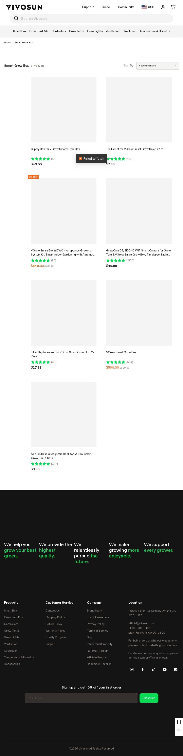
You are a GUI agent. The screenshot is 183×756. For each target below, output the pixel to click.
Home (7, 42)
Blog (90, 637)
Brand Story (94, 610)
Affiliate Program (97, 657)
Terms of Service (97, 630)
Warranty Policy (55, 630)
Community (126, 7)
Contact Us (52, 610)
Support (88, 7)
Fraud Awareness (98, 617)
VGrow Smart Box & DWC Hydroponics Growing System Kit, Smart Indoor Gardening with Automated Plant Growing (63, 254)
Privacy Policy (96, 624)
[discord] (175, 669)
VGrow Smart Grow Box (121, 352)
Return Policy (53, 624)
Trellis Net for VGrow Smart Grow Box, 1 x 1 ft (134, 149)
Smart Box (10, 610)
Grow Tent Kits (13, 617)
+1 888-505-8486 (139, 628)
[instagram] (131, 669)
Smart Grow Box (24, 42)
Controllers (11, 624)
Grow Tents (11, 630)
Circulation (11, 650)
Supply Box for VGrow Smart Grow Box (55, 149)
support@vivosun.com (154, 657)
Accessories (12, 663)
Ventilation (10, 644)
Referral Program (97, 650)
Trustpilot (10, 721)
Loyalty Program (55, 637)
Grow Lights (11, 637)
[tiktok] (153, 669)
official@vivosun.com (141, 623)
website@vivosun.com (162, 645)
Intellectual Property (99, 644)
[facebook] (142, 669)
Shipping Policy (55, 617)
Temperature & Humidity (19, 657)
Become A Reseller (99, 663)
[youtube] (164, 669)
